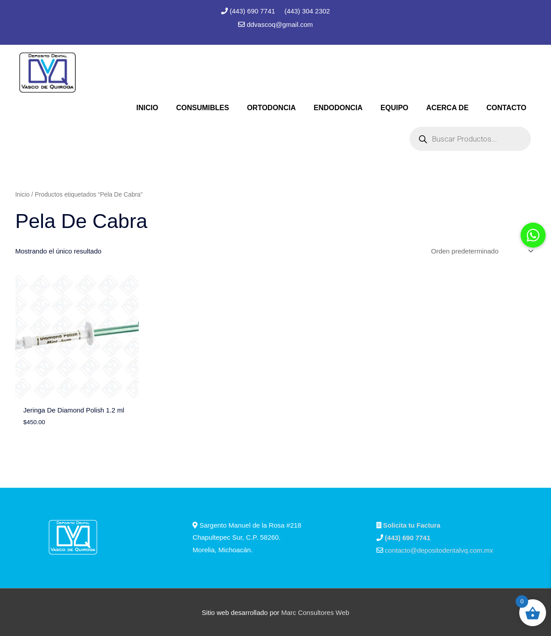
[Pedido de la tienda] (481, 251)
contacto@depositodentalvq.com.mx (439, 550)
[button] (533, 235)
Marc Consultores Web (315, 611)
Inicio (22, 194)
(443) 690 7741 (253, 11)
